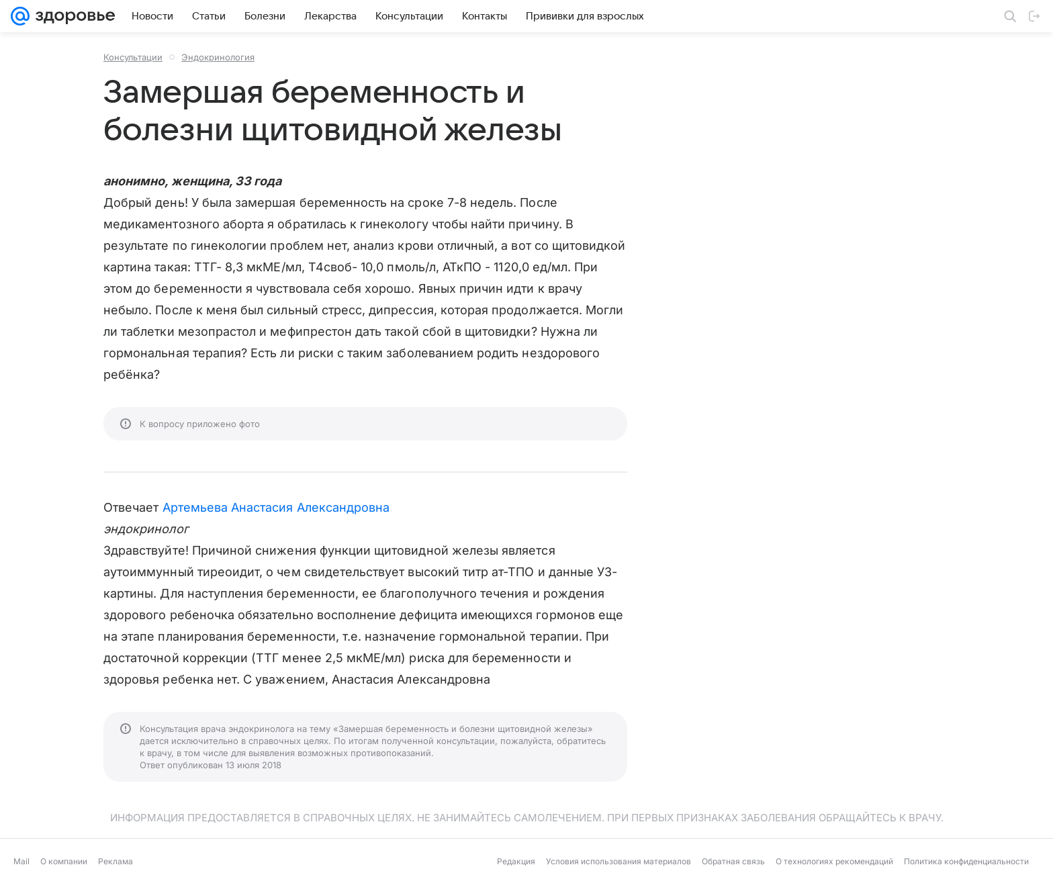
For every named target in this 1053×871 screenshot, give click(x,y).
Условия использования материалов (618, 861)
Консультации (133, 57)
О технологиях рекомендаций (834, 861)
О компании (63, 861)
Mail (21, 861)
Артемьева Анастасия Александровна (276, 507)
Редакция (516, 861)
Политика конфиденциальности (966, 861)
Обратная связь (733, 861)
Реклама (115, 861)
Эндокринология (218, 57)
